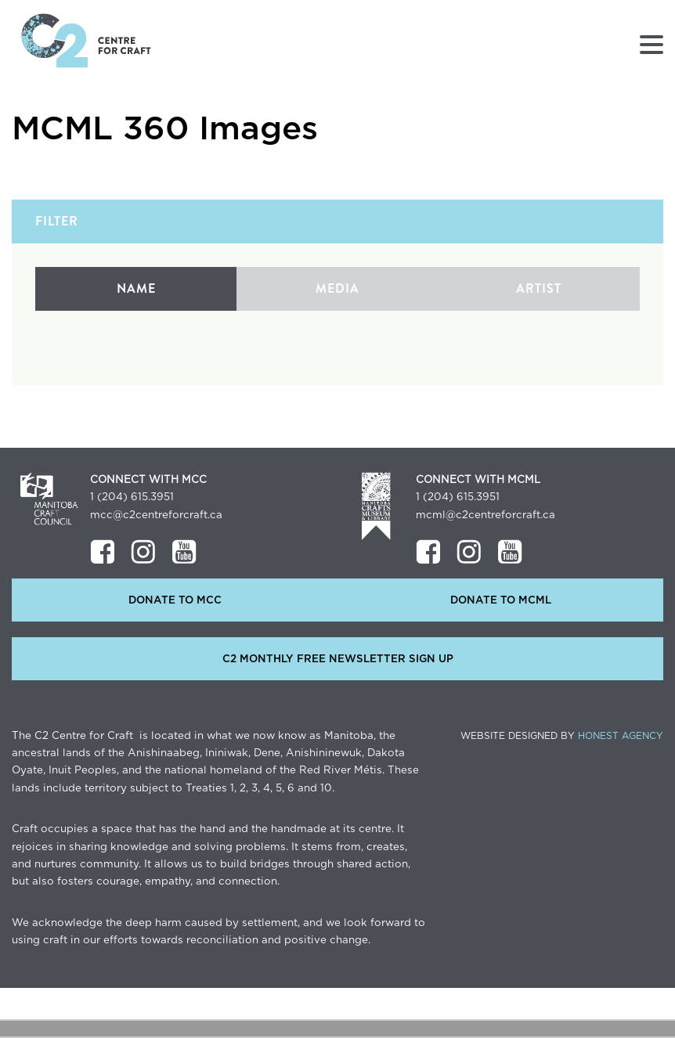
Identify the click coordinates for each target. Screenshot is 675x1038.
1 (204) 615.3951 (132, 497)
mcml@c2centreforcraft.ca (485, 515)
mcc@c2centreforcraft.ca (156, 515)
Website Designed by (561, 736)
